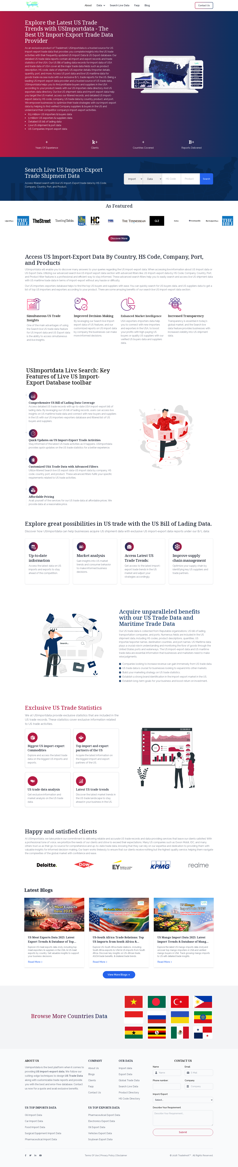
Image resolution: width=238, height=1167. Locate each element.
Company (190, 1080)
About (88, 5)
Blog (147, 5)
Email (187, 1067)
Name (156, 1067)
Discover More (119, 238)
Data (101, 5)
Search (206, 179)
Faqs (137, 5)
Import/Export (160, 1094)
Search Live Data (119, 5)
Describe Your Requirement (167, 1107)
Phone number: (160, 1080)
